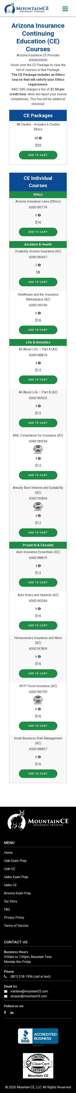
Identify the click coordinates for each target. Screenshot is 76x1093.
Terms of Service (16, 926)
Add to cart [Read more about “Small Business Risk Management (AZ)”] (38, 773)
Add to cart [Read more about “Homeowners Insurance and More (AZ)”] (38, 673)
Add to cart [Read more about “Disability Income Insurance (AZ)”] (38, 282)
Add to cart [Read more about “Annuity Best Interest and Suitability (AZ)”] (38, 532)
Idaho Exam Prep (16, 877)
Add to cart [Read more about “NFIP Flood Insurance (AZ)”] (38, 725)
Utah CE (9, 869)
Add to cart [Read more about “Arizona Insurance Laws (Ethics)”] (38, 232)
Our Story (10, 901)
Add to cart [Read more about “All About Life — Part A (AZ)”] (38, 379)
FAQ (7, 909)
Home (8, 853)
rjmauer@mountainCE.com (29, 996)
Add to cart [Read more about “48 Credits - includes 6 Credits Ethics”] (38, 155)
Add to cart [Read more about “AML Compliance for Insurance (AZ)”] (38, 475)
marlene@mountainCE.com (29, 991)
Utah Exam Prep (15, 861)
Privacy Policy (14, 917)
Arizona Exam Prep (17, 893)
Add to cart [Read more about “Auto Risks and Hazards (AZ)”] (38, 625)
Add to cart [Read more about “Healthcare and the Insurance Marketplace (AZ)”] (38, 329)
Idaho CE (10, 885)
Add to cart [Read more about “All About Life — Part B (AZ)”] (38, 423)
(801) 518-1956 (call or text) (30, 976)
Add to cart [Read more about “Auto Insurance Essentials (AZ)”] (38, 582)
